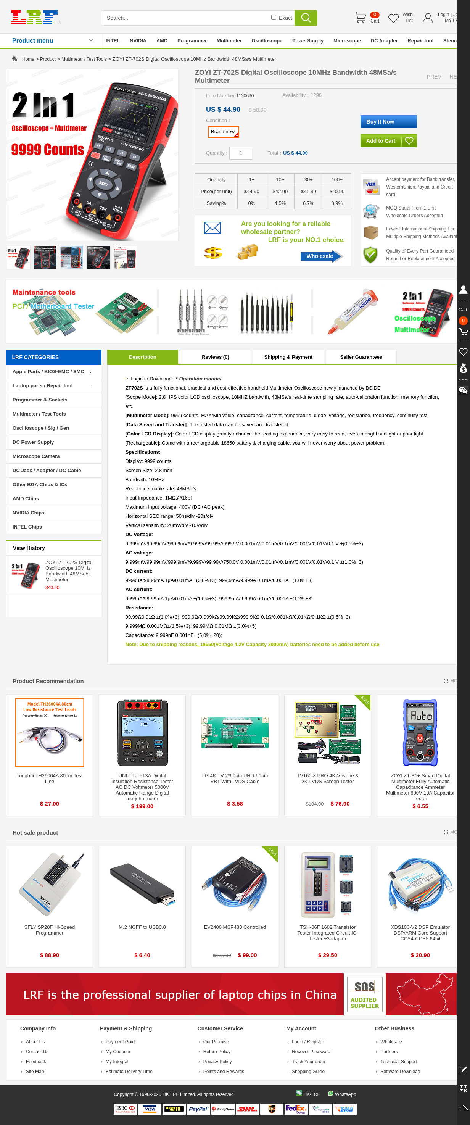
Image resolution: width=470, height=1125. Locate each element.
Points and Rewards (223, 1071)
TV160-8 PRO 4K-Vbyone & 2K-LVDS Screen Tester (328, 778)
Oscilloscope (266, 41)
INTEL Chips (27, 527)
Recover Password (311, 1051)
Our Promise (216, 1041)
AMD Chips (26, 498)
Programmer (192, 41)
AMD (162, 41)
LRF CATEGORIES (35, 357)
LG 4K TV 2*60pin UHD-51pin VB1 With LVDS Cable (235, 778)
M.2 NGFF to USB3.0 (142, 927)
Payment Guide (121, 1041)
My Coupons (118, 1051)
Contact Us (37, 1051)
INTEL (113, 41)
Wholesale (320, 256)
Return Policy (216, 1051)
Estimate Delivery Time (129, 1071)
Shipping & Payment (288, 357)
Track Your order (308, 1061)
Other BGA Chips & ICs (40, 484)
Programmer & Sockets (40, 400)
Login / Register (308, 1041)
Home (28, 59)
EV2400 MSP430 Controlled (235, 927)
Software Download (400, 1071)
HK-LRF (311, 1094)
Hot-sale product (35, 832)
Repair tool (420, 41)
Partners (389, 1051)
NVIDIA (138, 41)
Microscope (347, 41)
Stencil (451, 41)
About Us (35, 1041)
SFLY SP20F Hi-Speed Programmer (49, 930)
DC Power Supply (33, 442)
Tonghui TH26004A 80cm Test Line (50, 778)
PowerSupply (308, 41)
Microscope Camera (36, 456)
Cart (374, 21)
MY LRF (453, 20)
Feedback (36, 1061)
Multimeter (229, 41)
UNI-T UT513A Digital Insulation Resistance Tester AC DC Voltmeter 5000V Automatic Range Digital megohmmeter (142, 787)
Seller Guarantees (361, 357)
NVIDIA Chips (28, 513)
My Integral (117, 1061)
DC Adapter (384, 41)
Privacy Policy (217, 1061)
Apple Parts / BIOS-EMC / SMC (48, 371)
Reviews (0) (215, 357)
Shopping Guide (308, 1071)
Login (443, 14)
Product (48, 59)
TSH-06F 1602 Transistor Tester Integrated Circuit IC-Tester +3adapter (328, 932)
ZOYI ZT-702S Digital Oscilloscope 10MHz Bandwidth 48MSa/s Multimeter (69, 570)
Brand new (224, 133)
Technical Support (399, 1061)
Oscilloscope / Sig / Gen (41, 428)
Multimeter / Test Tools (84, 59)
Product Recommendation (48, 681)
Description (142, 357)
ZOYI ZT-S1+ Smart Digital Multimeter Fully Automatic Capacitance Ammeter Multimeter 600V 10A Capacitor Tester (420, 787)
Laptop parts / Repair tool (42, 385)
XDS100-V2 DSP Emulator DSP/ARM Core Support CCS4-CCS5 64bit (420, 932)
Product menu (32, 40)
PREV (434, 77)
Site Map (35, 1071)
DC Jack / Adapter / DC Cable (47, 470)
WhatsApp (345, 1094)
